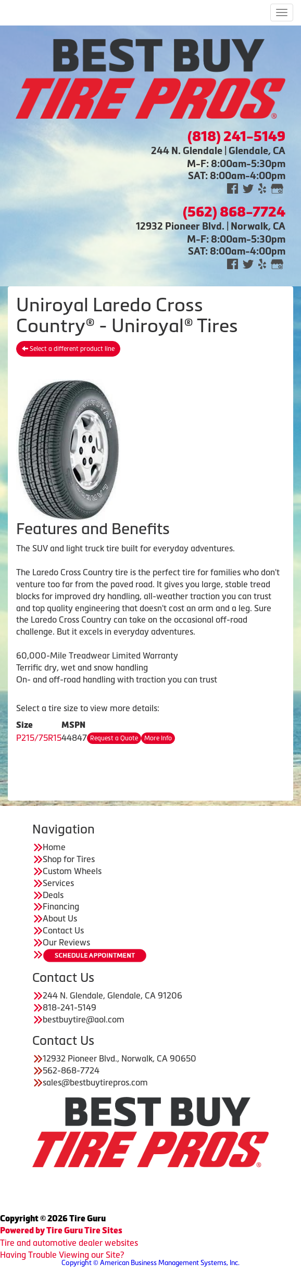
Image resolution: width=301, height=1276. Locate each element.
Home (54, 847)
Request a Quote (114, 738)
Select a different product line (68, 348)
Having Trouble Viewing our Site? (62, 1254)
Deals (53, 895)
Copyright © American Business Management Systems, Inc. (150, 1263)
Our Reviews (66, 942)
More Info (158, 738)
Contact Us (63, 930)
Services (58, 883)
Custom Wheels (72, 871)
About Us (60, 918)
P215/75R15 (38, 737)
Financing (61, 906)
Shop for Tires (69, 859)
